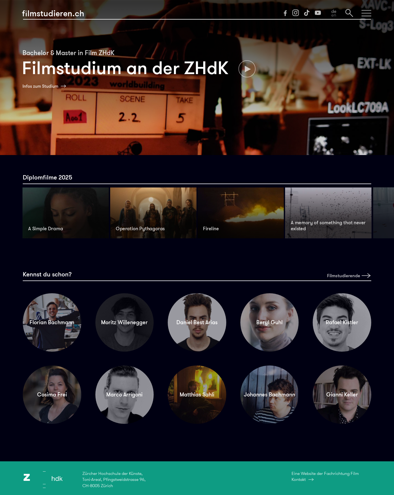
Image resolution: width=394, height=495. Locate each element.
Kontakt (299, 479)
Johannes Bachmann (269, 394)
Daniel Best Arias (197, 322)
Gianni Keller (342, 394)
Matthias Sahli (197, 394)
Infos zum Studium (40, 86)
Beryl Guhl (269, 322)
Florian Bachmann (52, 322)
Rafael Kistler (342, 322)
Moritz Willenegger (124, 322)
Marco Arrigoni (124, 394)
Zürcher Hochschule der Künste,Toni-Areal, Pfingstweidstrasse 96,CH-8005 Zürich (114, 479)
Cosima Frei (52, 394)
